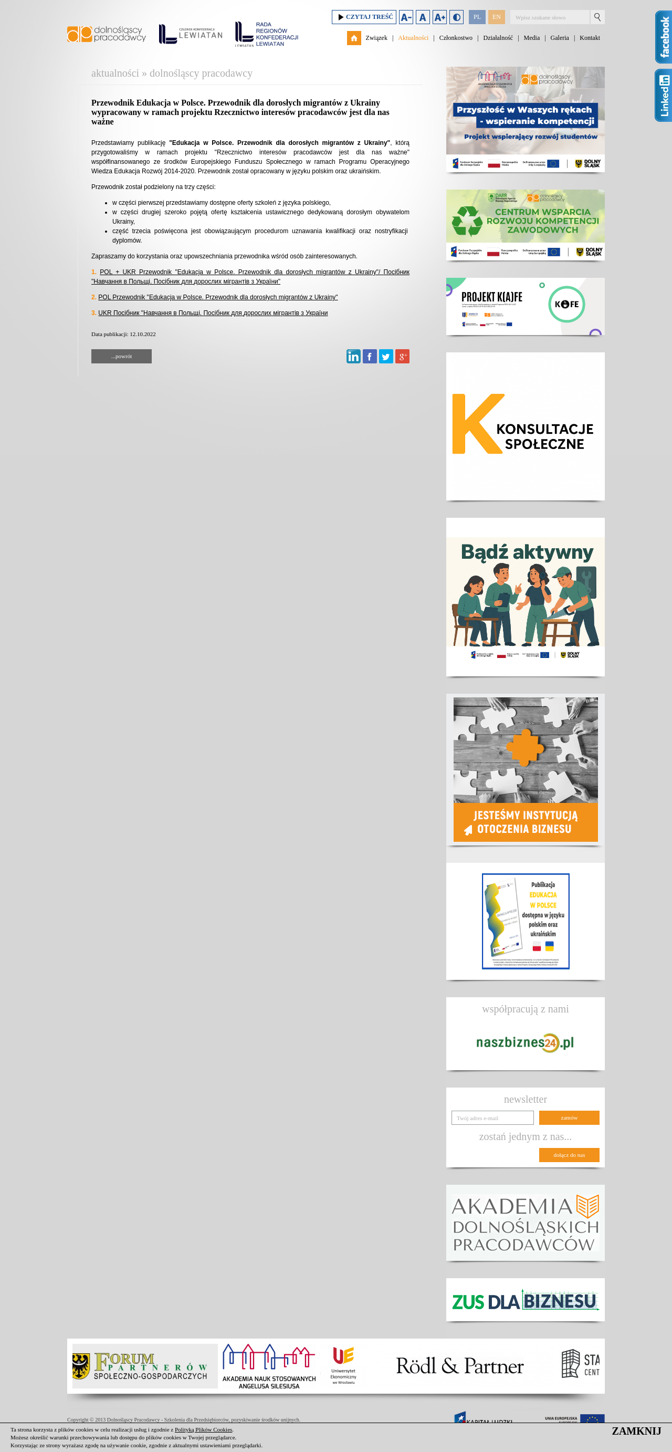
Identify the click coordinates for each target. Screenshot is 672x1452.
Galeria (560, 37)
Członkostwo (455, 37)
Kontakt (590, 37)
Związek (376, 37)
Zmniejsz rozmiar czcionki (406, 17)
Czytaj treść (364, 17)
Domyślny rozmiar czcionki (423, 17)
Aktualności (413, 37)
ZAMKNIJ (637, 1431)
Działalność (498, 37)
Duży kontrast (456, 17)
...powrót (121, 356)
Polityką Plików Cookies (203, 1429)
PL (477, 16)
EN (496, 16)
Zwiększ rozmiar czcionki (440, 17)
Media (532, 37)
